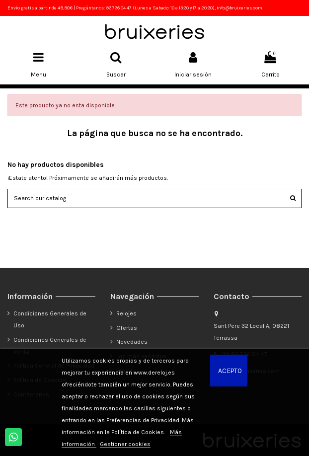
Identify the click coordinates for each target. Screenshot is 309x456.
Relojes (126, 313)
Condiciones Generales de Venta (49, 345)
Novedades (132, 341)
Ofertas (126, 327)
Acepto (230, 371)
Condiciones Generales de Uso (49, 319)
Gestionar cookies (125, 444)
